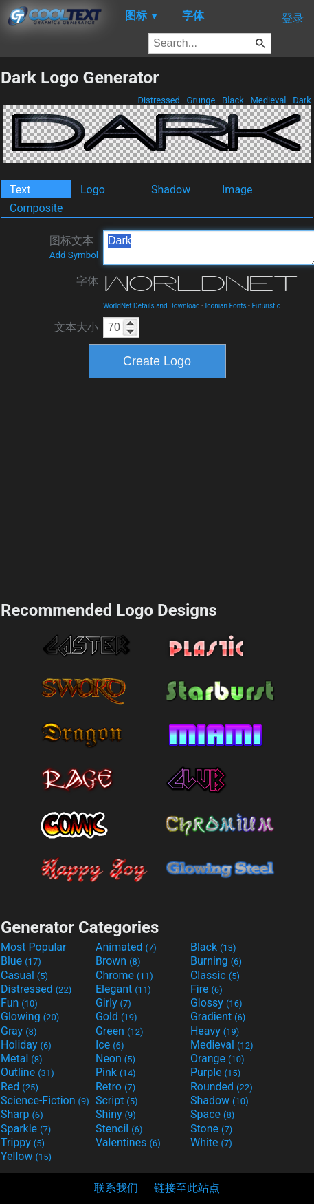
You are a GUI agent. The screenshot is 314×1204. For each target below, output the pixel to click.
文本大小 (76, 327)
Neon (115, 1058)
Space (212, 1114)
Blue (21, 960)
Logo (92, 189)
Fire (206, 989)
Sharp (22, 1114)
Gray (18, 1031)
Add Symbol (73, 255)
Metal (22, 1058)
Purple (215, 1072)
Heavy (214, 1031)
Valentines (128, 1142)
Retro (115, 1086)
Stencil (119, 1128)
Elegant (123, 989)
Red (19, 1086)
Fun (19, 1002)
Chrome (124, 975)
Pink (116, 1072)
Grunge (200, 100)
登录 (293, 18)
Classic (215, 975)
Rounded (221, 1086)
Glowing (30, 1016)
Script (117, 1100)
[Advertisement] (157, 487)
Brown (118, 960)
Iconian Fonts (226, 306)
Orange (217, 1058)
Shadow (170, 189)
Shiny (116, 1114)
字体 (87, 281)
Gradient (217, 1016)
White (211, 1142)
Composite (36, 208)
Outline (27, 1072)
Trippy (23, 1142)
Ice (110, 1044)
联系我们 (116, 1187)
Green (120, 1031)
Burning (216, 960)
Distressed (158, 100)
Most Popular (34, 947)
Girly (113, 1002)
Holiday (26, 1044)
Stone (211, 1128)
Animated (126, 947)
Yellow (26, 1156)
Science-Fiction (45, 1100)
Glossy (216, 1002)
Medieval (268, 100)
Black (233, 100)
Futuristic (265, 306)
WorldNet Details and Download (151, 306)
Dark (302, 100)
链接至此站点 (187, 1187)
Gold (116, 1016)
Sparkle (26, 1128)
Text (20, 189)
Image (237, 189)
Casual (24, 975)
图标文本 (73, 247)
